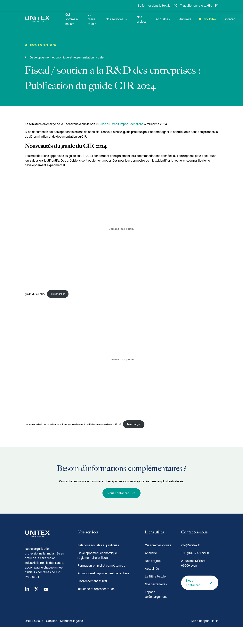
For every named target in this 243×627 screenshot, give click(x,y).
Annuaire (185, 19)
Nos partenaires (156, 584)
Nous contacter (122, 493)
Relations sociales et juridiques (98, 545)
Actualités (163, 19)
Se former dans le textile (157, 5)
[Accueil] (40, 19)
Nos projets (141, 19)
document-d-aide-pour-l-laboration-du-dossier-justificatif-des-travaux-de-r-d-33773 (73, 424)
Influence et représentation (96, 589)
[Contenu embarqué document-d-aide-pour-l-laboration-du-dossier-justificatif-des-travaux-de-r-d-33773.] (121, 359)
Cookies (52, 621)
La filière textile (92, 19)
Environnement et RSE (92, 581)
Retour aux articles (40, 45)
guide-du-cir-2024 (35, 293)
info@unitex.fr (190, 545)
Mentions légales (71, 621)
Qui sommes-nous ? (71, 19)
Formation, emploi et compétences (101, 565)
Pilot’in (214, 621)
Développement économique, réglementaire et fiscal (97, 555)
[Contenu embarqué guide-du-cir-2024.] (121, 229)
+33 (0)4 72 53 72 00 (195, 553)
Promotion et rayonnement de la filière (103, 573)
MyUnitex (207, 19)
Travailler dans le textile (199, 5)
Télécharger (58, 293)
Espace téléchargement (156, 594)
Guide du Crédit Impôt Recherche (121, 124)
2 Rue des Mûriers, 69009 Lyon (193, 563)
